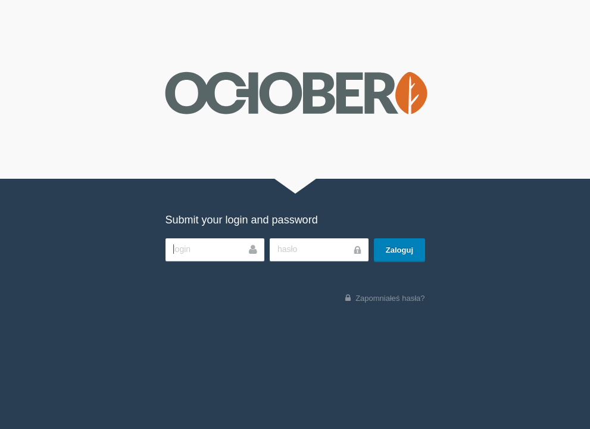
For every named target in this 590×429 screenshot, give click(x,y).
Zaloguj (399, 249)
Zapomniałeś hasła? (389, 298)
